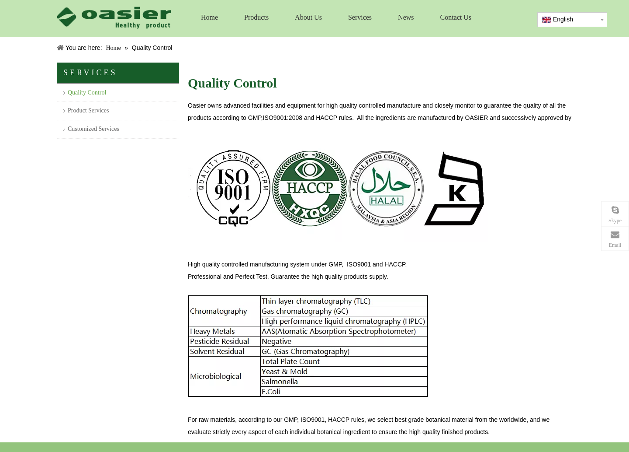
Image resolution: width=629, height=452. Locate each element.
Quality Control (87, 92)
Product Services (88, 110)
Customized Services (93, 129)
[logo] (114, 18)
